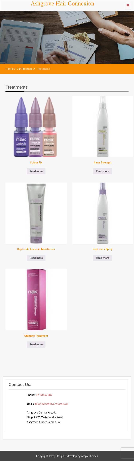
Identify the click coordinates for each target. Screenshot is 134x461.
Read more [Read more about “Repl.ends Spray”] (102, 258)
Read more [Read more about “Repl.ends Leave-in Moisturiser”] (36, 258)
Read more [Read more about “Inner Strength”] (102, 171)
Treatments (16, 87)
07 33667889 (44, 394)
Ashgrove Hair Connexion (62, 3)
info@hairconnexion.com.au (51, 403)
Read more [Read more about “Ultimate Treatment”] (36, 344)
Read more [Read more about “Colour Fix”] (36, 171)
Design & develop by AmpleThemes (77, 456)
